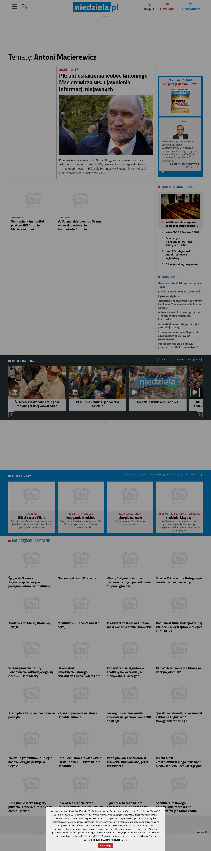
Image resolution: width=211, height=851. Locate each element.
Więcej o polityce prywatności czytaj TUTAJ (105, 839)
